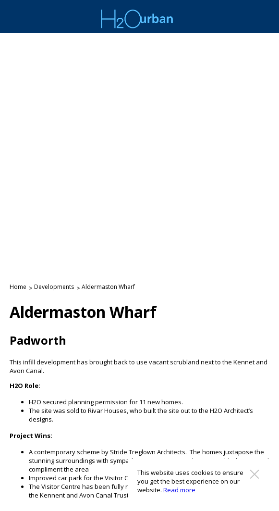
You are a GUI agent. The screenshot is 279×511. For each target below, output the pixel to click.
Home (18, 287)
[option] (139, 148)
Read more (179, 490)
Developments (54, 287)
